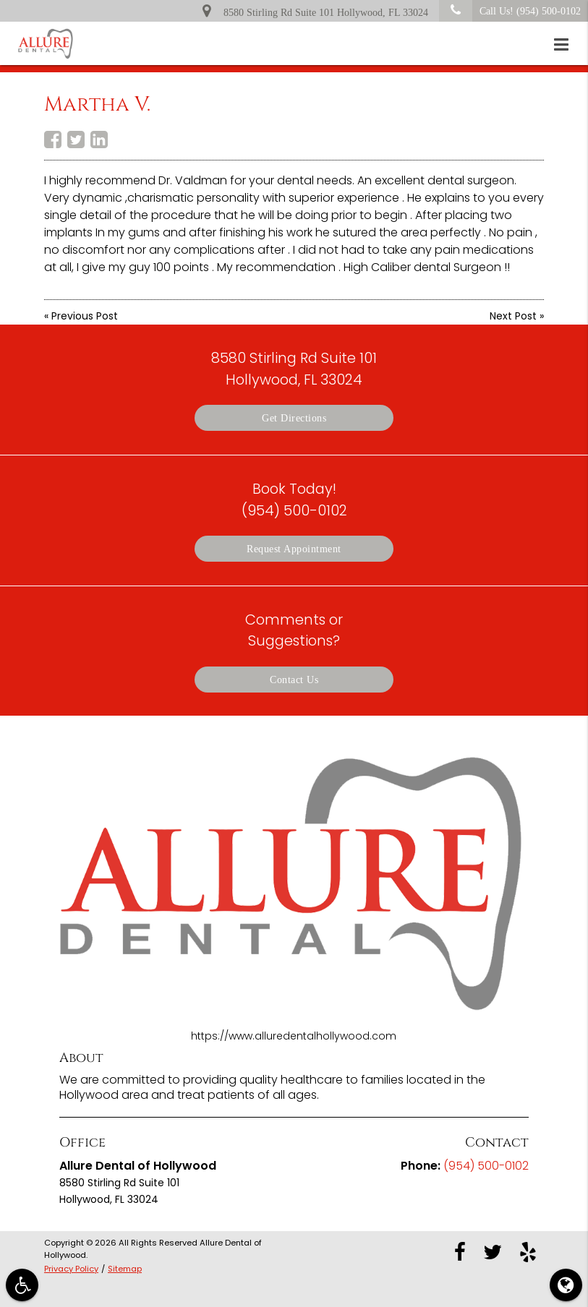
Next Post (513, 316)
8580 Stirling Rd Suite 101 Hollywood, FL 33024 (315, 10)
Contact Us (294, 679)
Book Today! (294, 499)
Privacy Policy (71, 1268)
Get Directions (294, 418)
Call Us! (510, 11)
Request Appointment (294, 548)
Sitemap (125, 1268)
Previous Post (84, 316)
